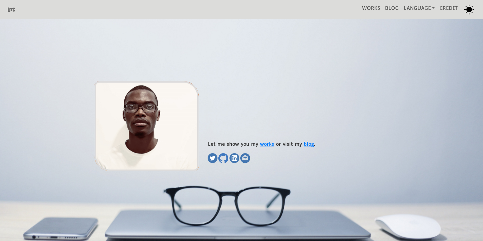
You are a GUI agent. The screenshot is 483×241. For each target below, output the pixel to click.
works (371, 8)
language (417, 8)
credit (449, 8)
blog (392, 8)
